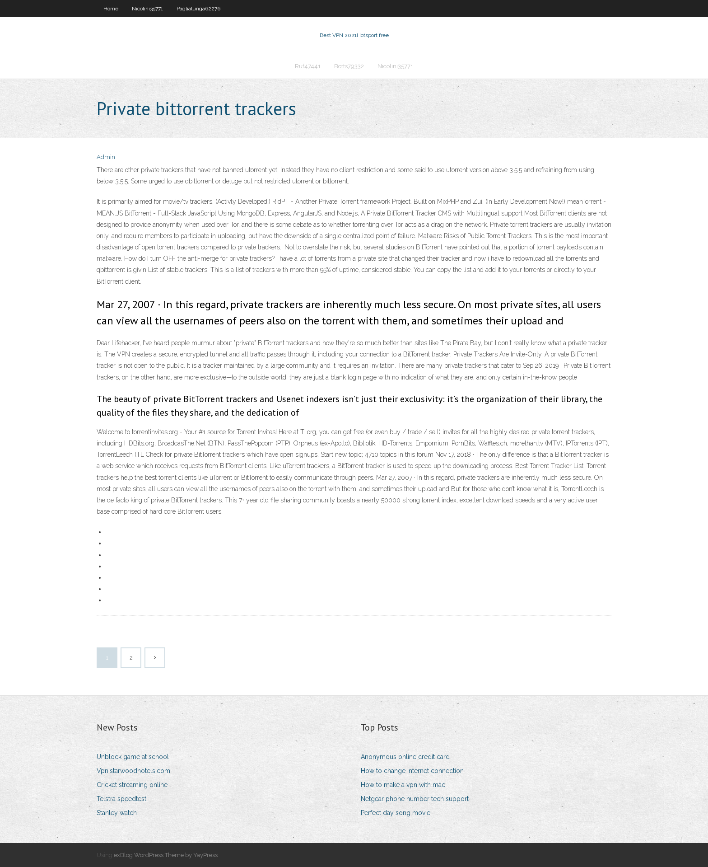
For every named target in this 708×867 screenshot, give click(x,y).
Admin (106, 157)
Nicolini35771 (147, 8)
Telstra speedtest (121, 798)
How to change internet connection (412, 770)
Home (110, 8)
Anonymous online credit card (405, 756)
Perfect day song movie (395, 812)
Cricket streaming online (132, 784)
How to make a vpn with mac (403, 784)
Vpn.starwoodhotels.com (133, 770)
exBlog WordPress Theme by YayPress (166, 855)
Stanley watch (117, 812)
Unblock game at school (133, 756)
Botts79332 (349, 66)
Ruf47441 (308, 66)
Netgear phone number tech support (415, 798)
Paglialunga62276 (198, 8)
